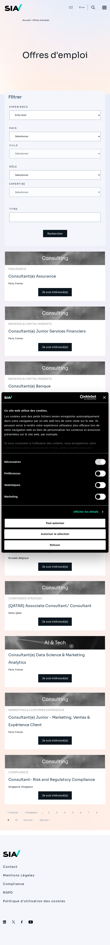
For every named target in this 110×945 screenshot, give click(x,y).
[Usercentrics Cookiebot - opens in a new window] (80, 397)
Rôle (13, 166)
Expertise (17, 183)
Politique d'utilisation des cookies (34, 901)
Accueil (26, 20)
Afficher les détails (85, 511)
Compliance (13, 884)
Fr (80, 7)
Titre (13, 208)
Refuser (55, 545)
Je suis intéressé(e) (55, 292)
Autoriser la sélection (55, 534)
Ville (13, 145)
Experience (18, 106)
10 (17, 819)
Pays (13, 128)
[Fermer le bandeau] (104, 397)
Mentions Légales (19, 875)
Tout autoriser (55, 523)
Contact (10, 867)
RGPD (8, 893)
